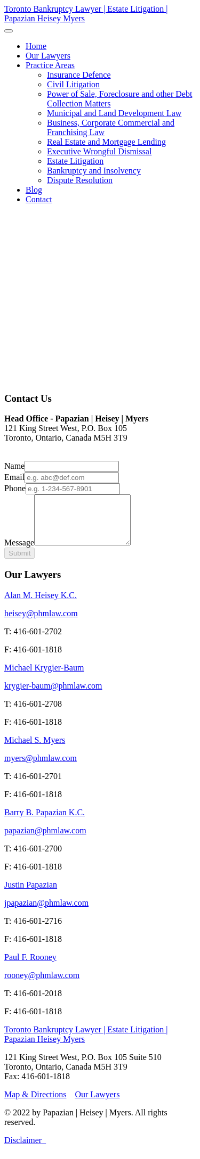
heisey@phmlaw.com (41, 622)
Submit (19, 563)
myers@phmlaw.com (40, 767)
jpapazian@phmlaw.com (46, 912)
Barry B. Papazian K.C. (44, 821)
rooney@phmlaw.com (41, 984)
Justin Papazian (30, 894)
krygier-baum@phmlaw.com (53, 695)
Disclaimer (23, 1149)
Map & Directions (35, 1103)
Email (14, 477)
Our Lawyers (97, 1103)
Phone (15, 488)
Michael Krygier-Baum (44, 677)
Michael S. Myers (34, 749)
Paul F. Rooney (30, 966)
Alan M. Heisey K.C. (40, 604)
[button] (50, 65)
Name (14, 465)
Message (19, 552)
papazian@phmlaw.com (45, 840)
